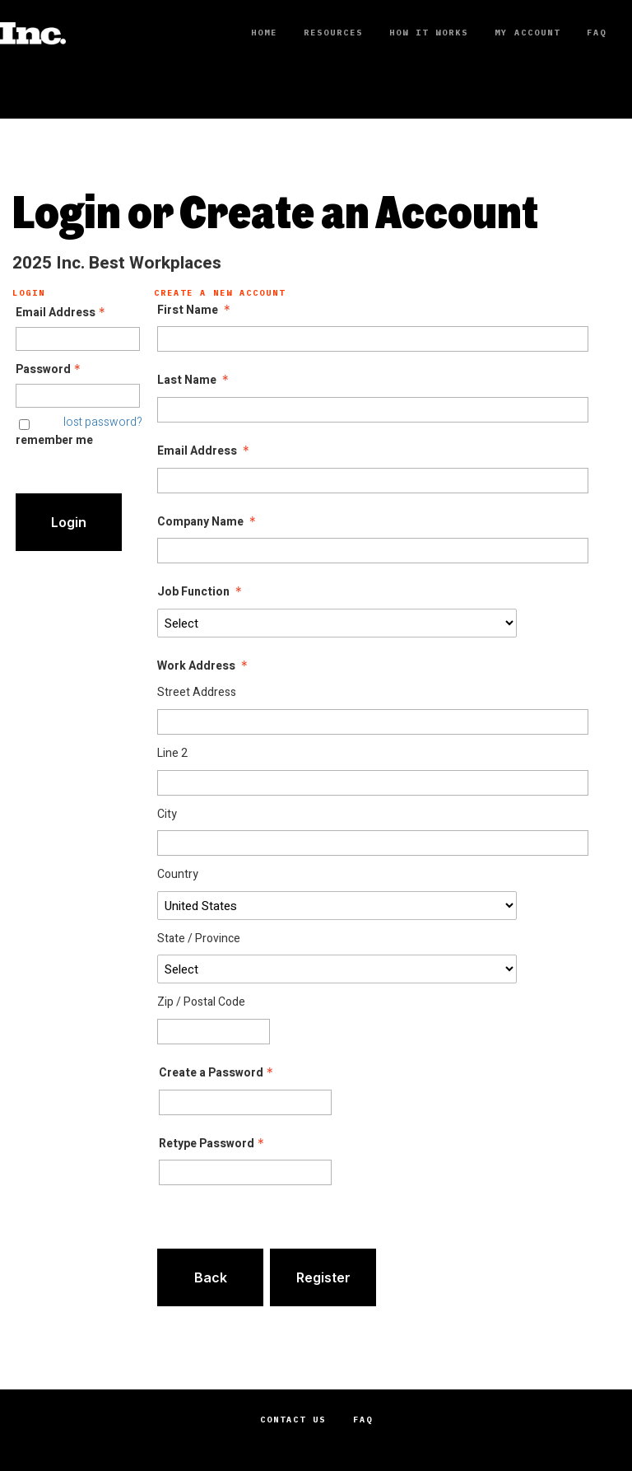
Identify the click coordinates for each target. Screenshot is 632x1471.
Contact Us (293, 1419)
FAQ (596, 32)
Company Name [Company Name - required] (208, 522)
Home (264, 32)
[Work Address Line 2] (372, 783)
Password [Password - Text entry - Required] (50, 370)
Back (210, 1277)
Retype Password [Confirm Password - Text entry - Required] (213, 1144)
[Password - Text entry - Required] (78, 396)
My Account (527, 32)
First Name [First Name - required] (195, 310)
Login (68, 522)
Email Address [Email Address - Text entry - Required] (62, 313)
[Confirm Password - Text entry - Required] (245, 1172)
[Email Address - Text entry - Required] (78, 339)
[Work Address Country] (336, 905)
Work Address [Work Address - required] (204, 666)
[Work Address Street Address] (372, 722)
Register (323, 1277)
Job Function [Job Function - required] (201, 592)
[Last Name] (372, 410)
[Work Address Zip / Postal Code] (213, 1031)
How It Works (428, 32)
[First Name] (372, 339)
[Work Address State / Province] (336, 969)
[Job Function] (336, 623)
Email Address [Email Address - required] (205, 451)
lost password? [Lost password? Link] (102, 422)
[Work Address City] (372, 843)
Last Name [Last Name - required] (194, 380)
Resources (333, 32)
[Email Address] (372, 480)
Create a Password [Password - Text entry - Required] (217, 1073)
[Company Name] (372, 550)
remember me (54, 440)
